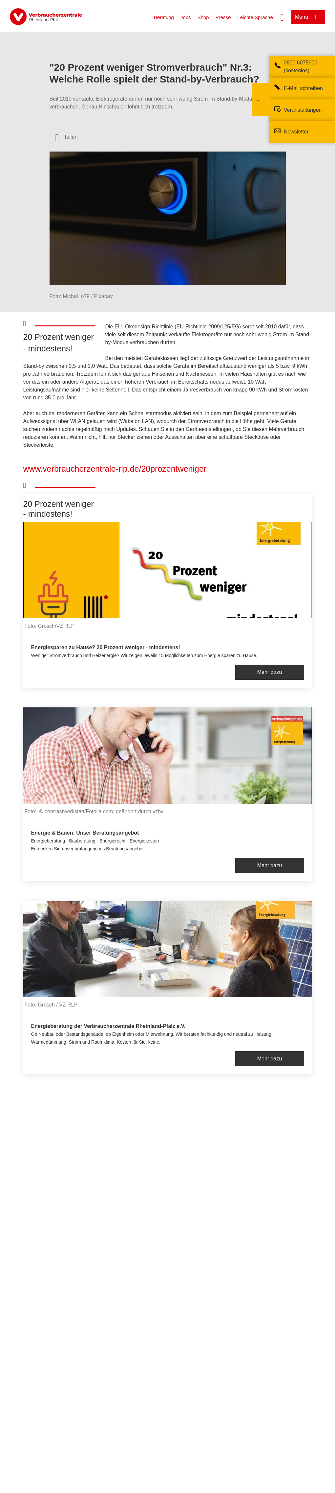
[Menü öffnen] (308, 17)
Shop (203, 17)
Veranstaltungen (303, 110)
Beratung (164, 17)
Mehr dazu (269, 672)
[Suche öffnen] (282, 16)
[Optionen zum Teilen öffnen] (67, 137)
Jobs (185, 17)
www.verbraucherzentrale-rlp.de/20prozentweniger (115, 468)
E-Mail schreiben (303, 88)
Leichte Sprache (255, 17)
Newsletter (296, 131)
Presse (223, 17)
